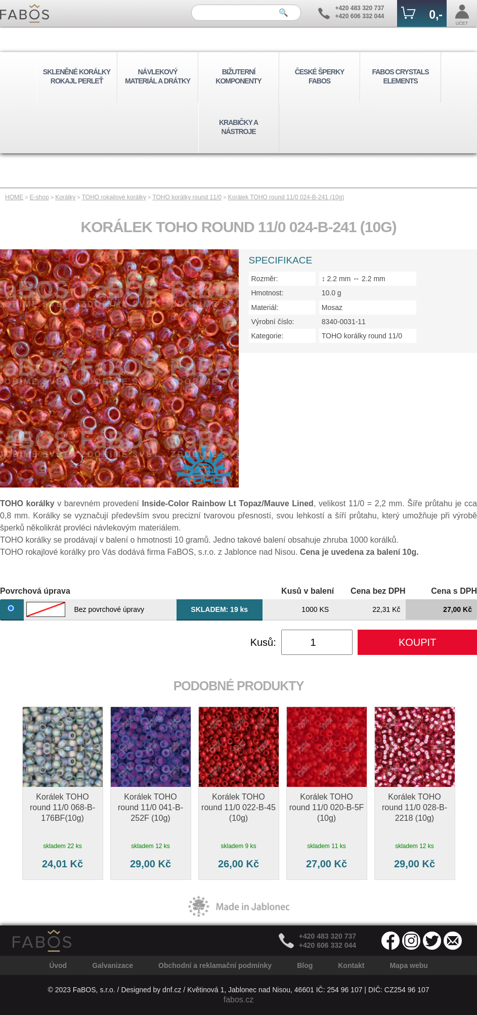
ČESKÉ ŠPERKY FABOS (319, 76)
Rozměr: (264, 279)
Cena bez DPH (378, 591)
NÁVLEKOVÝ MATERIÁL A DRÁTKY (157, 76)
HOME (14, 197)
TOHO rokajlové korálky (114, 197)
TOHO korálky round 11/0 (187, 197)
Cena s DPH (454, 591)
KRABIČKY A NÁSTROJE (238, 127)
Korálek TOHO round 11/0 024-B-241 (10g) (286, 197)
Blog (305, 965)
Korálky (65, 197)
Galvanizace (112, 965)
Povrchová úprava (35, 591)
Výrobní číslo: (272, 322)
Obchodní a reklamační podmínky (215, 965)
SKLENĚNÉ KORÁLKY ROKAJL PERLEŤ (76, 76)
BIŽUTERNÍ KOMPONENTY (238, 76)
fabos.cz (239, 999)
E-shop (39, 197)
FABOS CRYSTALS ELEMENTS (400, 76)
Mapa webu (408, 965)
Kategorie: (267, 336)
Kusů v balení (307, 591)
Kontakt (351, 965)
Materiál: (265, 307)
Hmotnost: (267, 293)
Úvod (58, 965)
